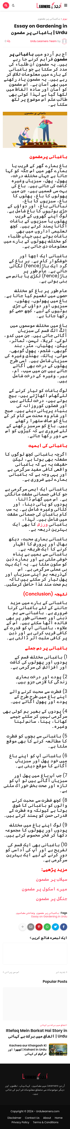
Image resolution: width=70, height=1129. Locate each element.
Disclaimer (14, 1118)
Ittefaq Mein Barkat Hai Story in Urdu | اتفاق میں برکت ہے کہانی (36, 1033)
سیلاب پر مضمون (51, 879)
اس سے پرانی (12, 972)
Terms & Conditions (45, 1122)
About (47, 1118)
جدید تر (60, 972)
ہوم (65, 18)
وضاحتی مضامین (25, 913)
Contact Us (32, 1118)
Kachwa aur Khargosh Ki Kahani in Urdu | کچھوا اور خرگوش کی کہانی (27, 1050)
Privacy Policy (20, 1122)
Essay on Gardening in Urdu (49, 916)
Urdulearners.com (47, 1111)
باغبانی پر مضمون (49, 18)
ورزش (42, 524)
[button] (65, 5)
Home (59, 1118)
